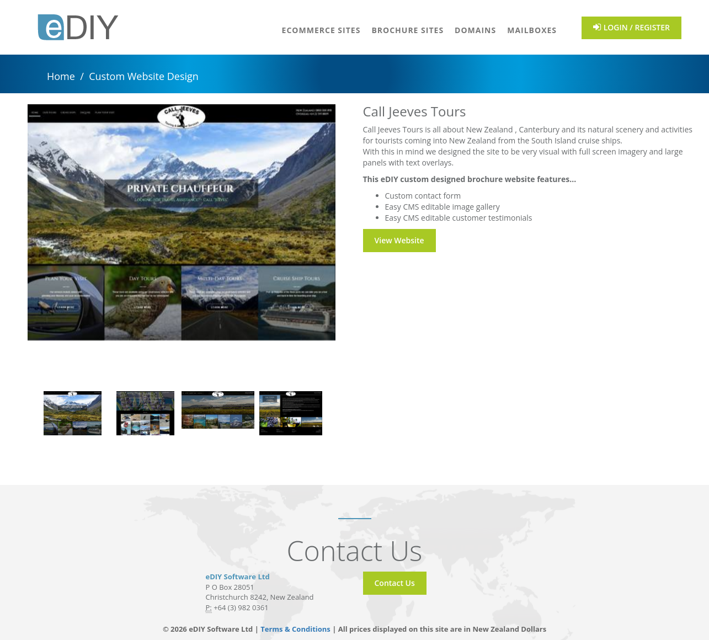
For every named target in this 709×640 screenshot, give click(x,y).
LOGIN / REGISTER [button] (631, 27)
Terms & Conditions (296, 629)
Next (343, 242)
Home (61, 76)
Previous (19, 242)
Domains (475, 30)
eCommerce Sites (321, 30)
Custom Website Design (144, 76)
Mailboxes (532, 30)
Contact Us (395, 583)
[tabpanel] (72, 413)
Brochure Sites (407, 30)
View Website (399, 240)
